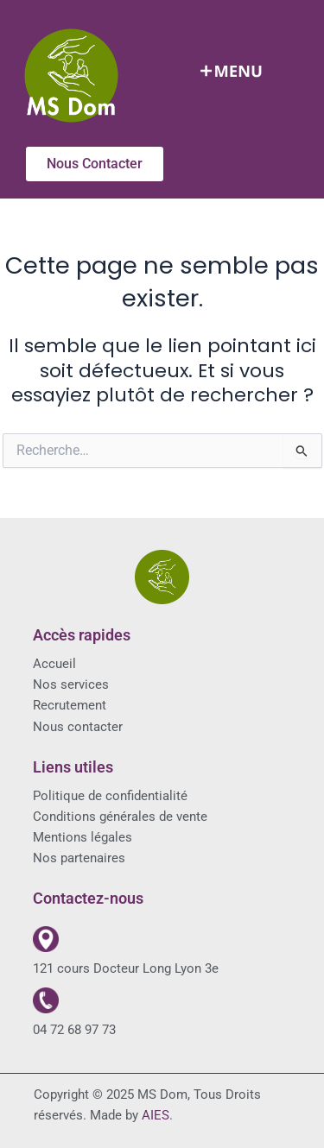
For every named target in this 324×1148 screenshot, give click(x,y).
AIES (155, 1115)
